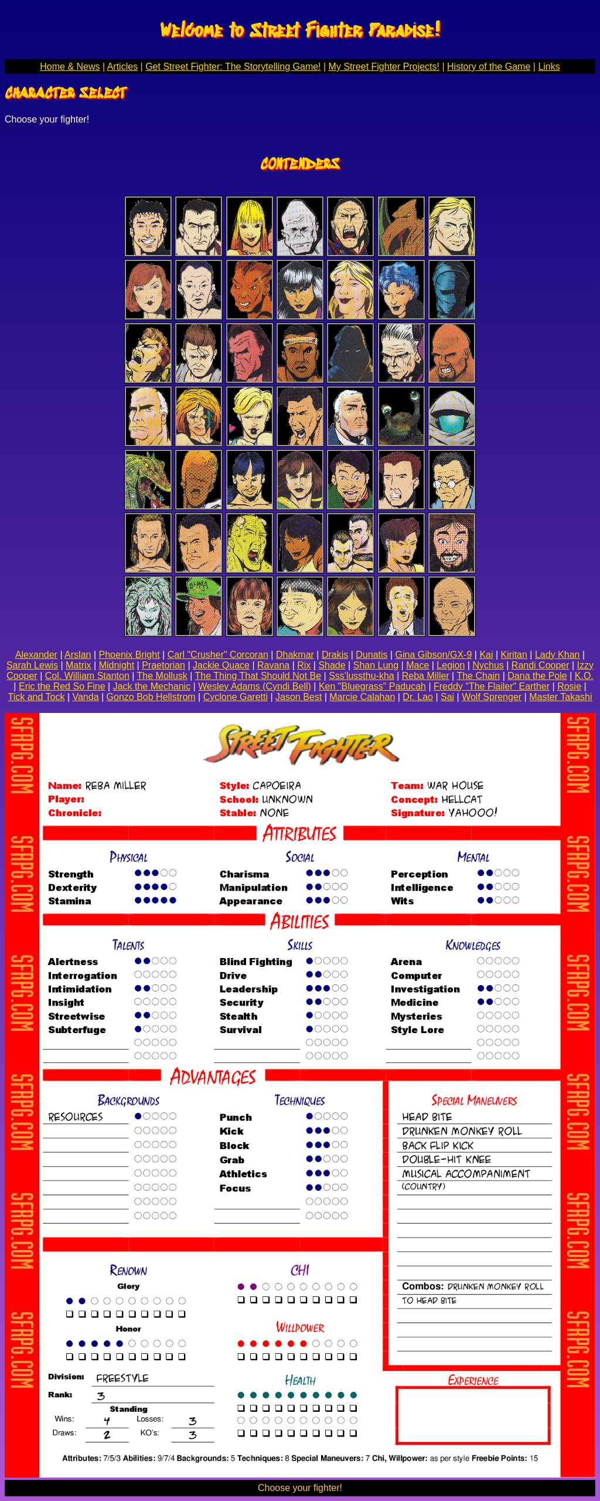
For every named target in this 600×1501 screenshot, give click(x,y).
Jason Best (298, 697)
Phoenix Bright (129, 655)
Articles (122, 67)
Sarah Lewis (32, 665)
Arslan (77, 655)
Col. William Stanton (87, 676)
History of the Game (488, 67)
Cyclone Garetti (235, 697)
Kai (486, 655)
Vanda (85, 697)
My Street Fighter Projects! (384, 67)
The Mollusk (162, 676)
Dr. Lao (418, 697)
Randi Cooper (541, 665)
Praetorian (163, 665)
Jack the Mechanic (152, 686)
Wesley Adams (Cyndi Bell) (254, 686)
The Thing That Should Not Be (258, 676)
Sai (447, 697)
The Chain (478, 676)
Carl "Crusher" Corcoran (218, 655)
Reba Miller (425, 676)
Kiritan (514, 655)
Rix (304, 665)
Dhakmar (295, 655)
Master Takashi (560, 697)
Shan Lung (375, 665)
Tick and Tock (36, 697)
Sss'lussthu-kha (361, 676)
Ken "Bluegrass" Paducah (372, 686)
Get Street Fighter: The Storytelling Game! (233, 67)
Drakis (335, 655)
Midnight (116, 665)
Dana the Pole (537, 676)
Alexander (36, 655)
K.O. (584, 676)
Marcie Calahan (362, 697)
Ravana (273, 665)
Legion (451, 665)
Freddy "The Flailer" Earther (492, 686)
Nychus (487, 665)
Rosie (569, 686)
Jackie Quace (221, 665)
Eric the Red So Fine (62, 686)
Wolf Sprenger (491, 697)
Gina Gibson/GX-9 (434, 655)
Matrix (78, 665)
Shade (331, 665)
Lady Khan (557, 655)
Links (549, 67)
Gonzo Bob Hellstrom (151, 697)
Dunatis (371, 655)
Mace (417, 665)
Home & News (70, 67)
